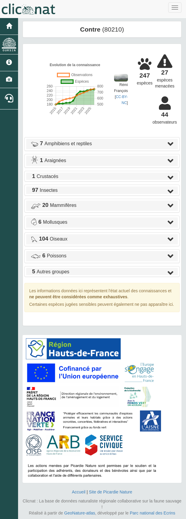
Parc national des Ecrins (152, 513)
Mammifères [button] (53, 205)
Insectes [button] (44, 190)
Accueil (78, 492)
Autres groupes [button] (50, 271)
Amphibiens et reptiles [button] (61, 143)
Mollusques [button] (49, 222)
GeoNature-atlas (79, 513)
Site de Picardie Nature (110, 492)
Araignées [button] (48, 160)
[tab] (102, 144)
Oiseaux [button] (49, 238)
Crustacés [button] (44, 176)
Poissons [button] (49, 255)
